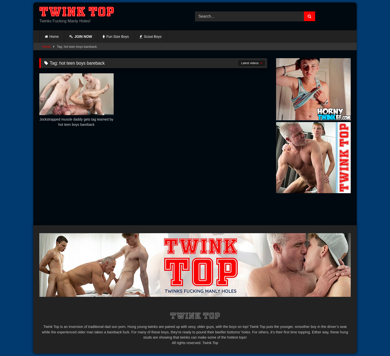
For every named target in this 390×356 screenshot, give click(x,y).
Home (54, 37)
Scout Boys (150, 37)
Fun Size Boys (116, 37)
